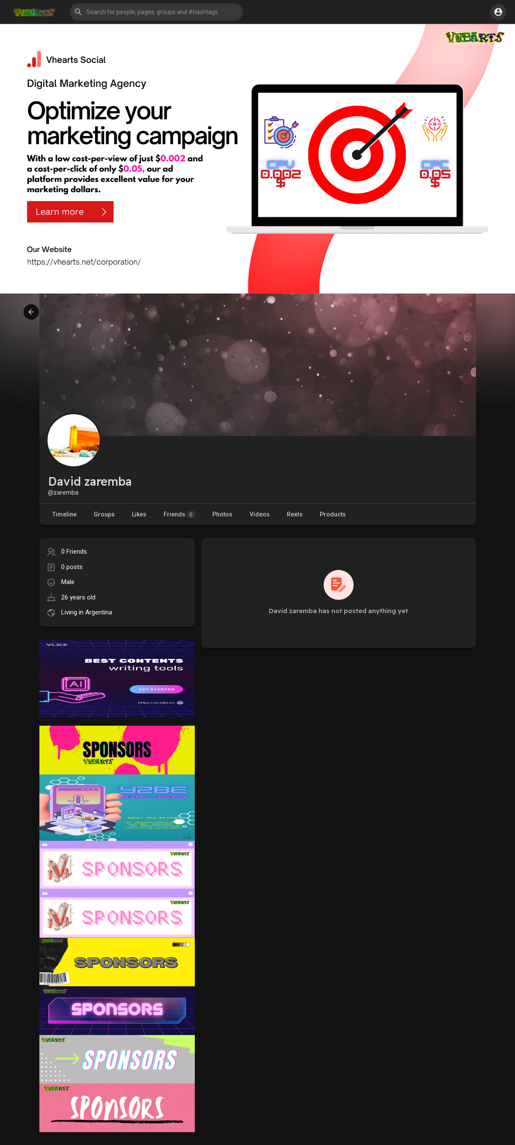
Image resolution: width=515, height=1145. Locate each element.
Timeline (64, 514)
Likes (139, 514)
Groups (104, 514)
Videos (260, 514)
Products (333, 514)
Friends (179, 514)
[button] (156, 12)
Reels (295, 514)
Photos (222, 514)
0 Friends (74, 551)
